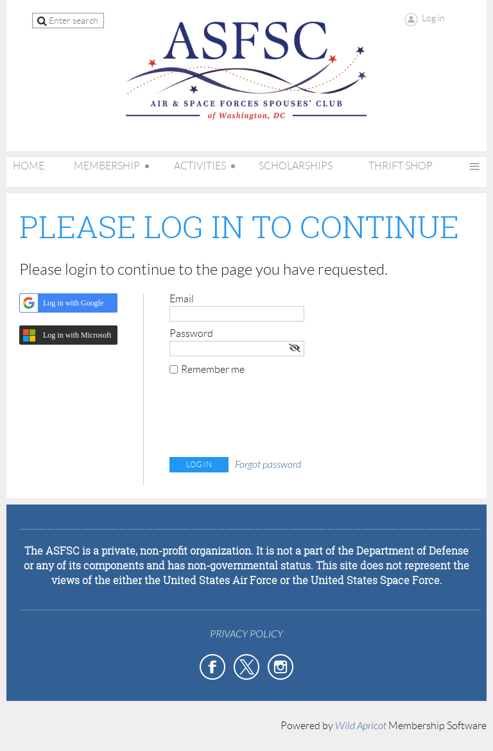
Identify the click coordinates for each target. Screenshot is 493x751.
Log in (433, 18)
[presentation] (267, 419)
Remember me (213, 369)
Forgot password (268, 464)
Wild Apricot (360, 726)
